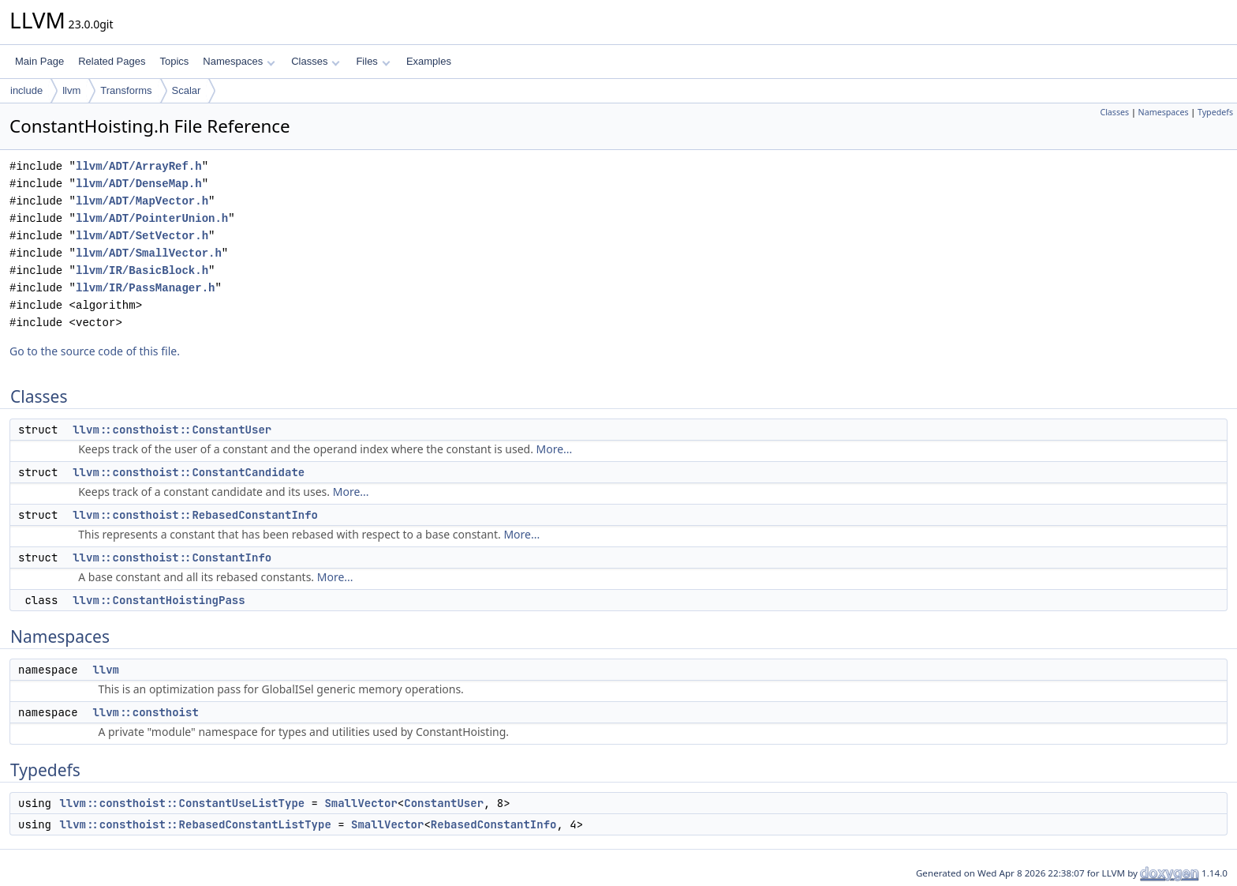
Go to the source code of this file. (94, 351)
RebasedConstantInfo (494, 824)
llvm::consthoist (145, 712)
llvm (71, 90)
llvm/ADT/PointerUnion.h (152, 218)
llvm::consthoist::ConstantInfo (172, 557)
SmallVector (360, 803)
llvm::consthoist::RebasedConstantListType (195, 824)
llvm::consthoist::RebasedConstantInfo (195, 515)
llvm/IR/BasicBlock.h (142, 270)
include (26, 90)
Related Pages (111, 61)
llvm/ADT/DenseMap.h (139, 183)
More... (554, 448)
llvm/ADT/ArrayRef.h (139, 166)
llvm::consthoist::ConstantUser (172, 429)
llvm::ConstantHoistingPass (159, 600)
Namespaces (239, 61)
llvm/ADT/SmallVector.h (149, 253)
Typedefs (1215, 112)
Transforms (125, 90)
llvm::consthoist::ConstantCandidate (189, 472)
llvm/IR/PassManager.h (145, 287)
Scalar (186, 90)
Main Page (39, 61)
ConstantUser (444, 803)
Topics (174, 61)
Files (373, 61)
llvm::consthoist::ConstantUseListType (182, 803)
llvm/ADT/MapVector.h (142, 200)
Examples (428, 61)
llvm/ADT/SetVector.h (142, 235)
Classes (315, 61)
